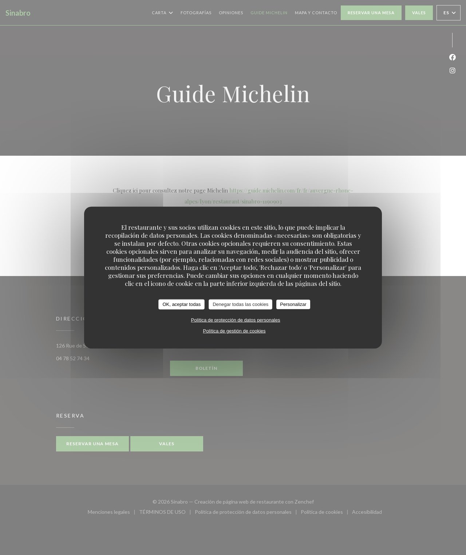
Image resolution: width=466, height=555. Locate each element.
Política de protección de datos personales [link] (235, 319)
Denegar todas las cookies (240, 304)
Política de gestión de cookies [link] (234, 330)
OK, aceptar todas (181, 304)
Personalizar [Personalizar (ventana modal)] (293, 304)
